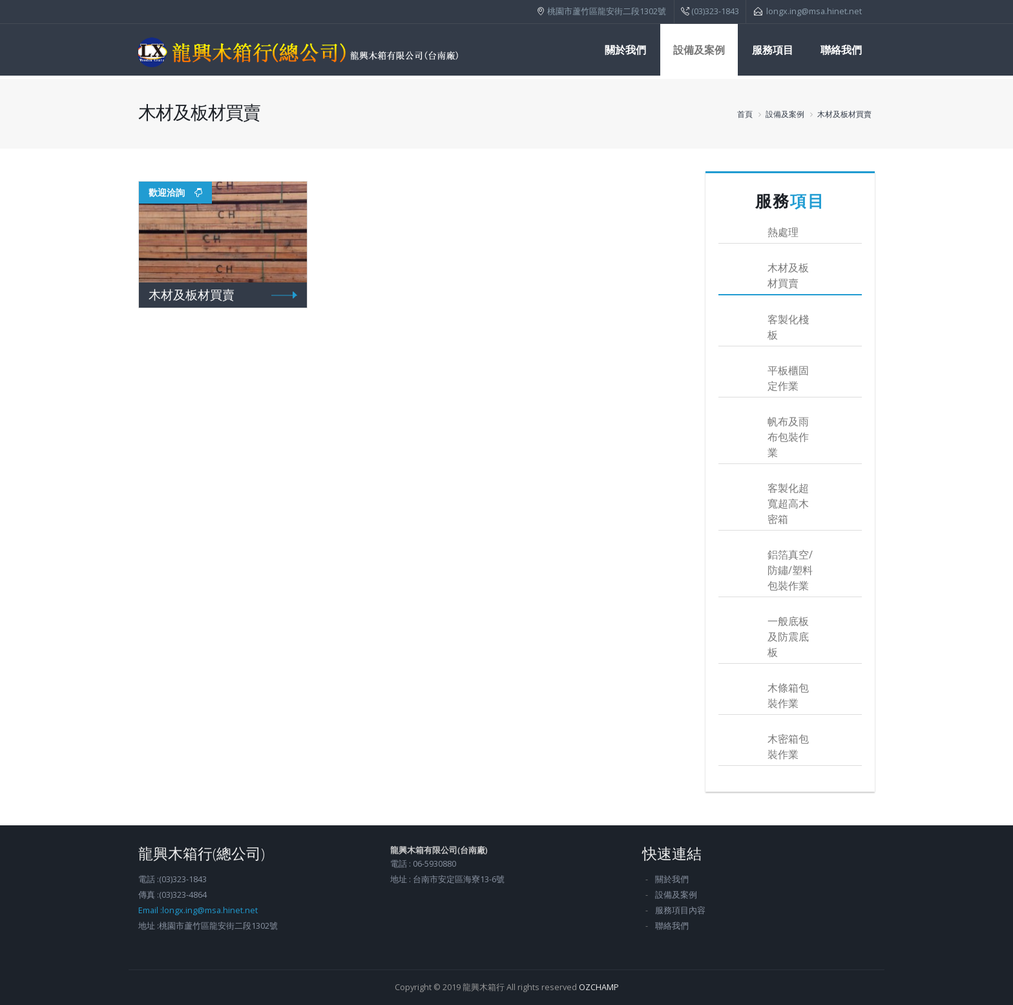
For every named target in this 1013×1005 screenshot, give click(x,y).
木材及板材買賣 (844, 114)
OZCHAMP (599, 987)
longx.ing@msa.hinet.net (814, 11)
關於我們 (625, 50)
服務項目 (772, 50)
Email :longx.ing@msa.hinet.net (198, 910)
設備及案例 (699, 50)
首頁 (745, 114)
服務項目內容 (680, 910)
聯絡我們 (841, 50)
